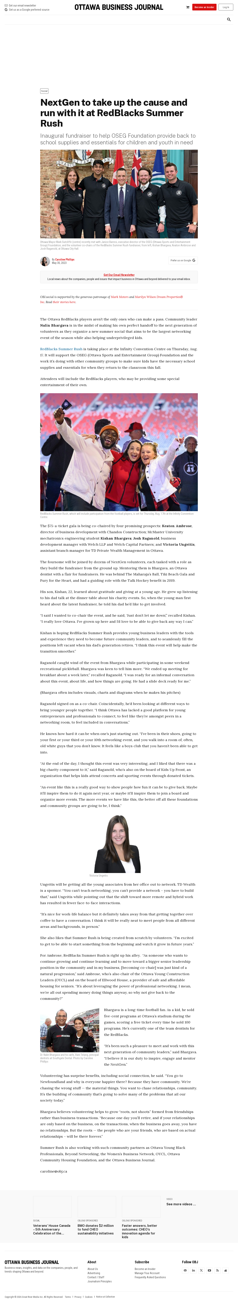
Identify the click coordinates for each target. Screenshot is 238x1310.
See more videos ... (181, 1204)
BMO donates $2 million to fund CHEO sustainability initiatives (96, 1229)
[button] (229, 19)
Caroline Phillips (64, 259)
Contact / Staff (95, 1277)
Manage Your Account (147, 1273)
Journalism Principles (99, 1281)
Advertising (93, 1273)
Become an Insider (145, 1269)
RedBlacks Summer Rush (61, 349)
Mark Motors (119, 297)
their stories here (64, 302)
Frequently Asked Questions (150, 1277)
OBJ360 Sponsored (88, 1220)
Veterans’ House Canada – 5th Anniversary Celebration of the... (51, 1229)
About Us (92, 1269)
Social (44, 91)
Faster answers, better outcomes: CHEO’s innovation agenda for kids (139, 1231)
